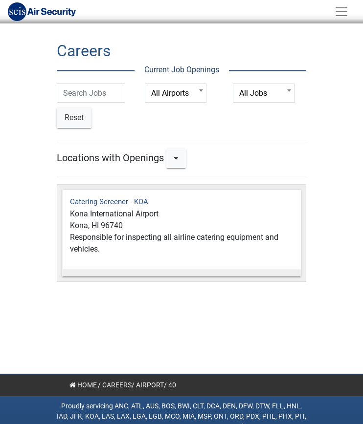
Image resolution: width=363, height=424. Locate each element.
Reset (74, 117)
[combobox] (175, 93)
